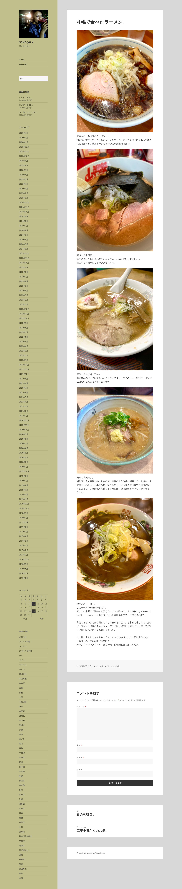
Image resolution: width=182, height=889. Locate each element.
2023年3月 (23, 295)
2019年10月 (24, 471)
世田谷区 (23, 674)
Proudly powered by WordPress (91, 853)
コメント (81, 706)
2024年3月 (23, 244)
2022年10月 (24, 318)
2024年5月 (23, 235)
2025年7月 (23, 170)
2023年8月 (23, 272)
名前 (79, 745)
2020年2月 (23, 462)
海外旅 (22, 804)
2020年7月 (23, 443)
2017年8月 (23, 527)
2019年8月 (23, 476)
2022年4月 (23, 346)
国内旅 (22, 720)
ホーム (22, 59)
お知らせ (23, 637)
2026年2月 (23, 137)
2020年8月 (23, 439)
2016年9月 (23, 564)
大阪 (21, 729)
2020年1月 (23, 466)
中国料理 (23, 678)
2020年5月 (23, 453)
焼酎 (21, 817)
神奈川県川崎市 (25, 836)
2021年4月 (23, 402)
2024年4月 (23, 239)
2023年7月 (23, 276)
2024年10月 (24, 211)
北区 (21, 697)
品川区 (22, 715)
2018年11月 (24, 504)
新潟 (21, 762)
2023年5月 (23, 286)
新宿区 (22, 757)
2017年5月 (23, 541)
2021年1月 (23, 415)
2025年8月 (23, 165)
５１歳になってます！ (28, 112)
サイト (79, 769)
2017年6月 (23, 536)
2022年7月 (23, 332)
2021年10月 (24, 374)
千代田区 (23, 702)
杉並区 (22, 780)
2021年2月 (23, 411)
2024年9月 (23, 216)
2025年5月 (23, 179)
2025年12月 (24, 147)
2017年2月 (23, 550)
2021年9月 (23, 378)
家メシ (22, 739)
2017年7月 (23, 531)
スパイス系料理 (25, 651)
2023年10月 (24, 262)
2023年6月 (23, 281)
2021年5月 (23, 397)
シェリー (23, 646)
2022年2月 (23, 355)
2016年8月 (23, 568)
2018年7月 (23, 513)
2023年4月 (23, 290)
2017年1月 (23, 554)
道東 (21, 855)
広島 (21, 748)
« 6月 (25, 618)
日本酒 (22, 766)
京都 (21, 688)
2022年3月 (23, 351)
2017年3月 (23, 545)
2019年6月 (23, 485)
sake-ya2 (99, 666)
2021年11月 (24, 369)
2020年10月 (24, 429)
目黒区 (22, 822)
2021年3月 (23, 406)
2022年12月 (24, 309)
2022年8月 (23, 327)
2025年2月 (23, 193)
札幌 (21, 776)
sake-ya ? (23, 64)
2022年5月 (23, 341)
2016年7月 (23, 573)
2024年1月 (23, 249)
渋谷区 (22, 808)
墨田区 (22, 725)
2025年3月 (23, 188)
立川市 (22, 841)
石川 (21, 827)
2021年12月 (24, 364)
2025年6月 (23, 174)
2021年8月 (23, 383)
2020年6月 (23, 448)
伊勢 (21, 692)
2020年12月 (24, 420)
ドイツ (22, 660)
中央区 (22, 683)
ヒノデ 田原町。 (26, 105)
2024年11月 (24, 207)
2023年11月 (24, 258)
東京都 (22, 785)
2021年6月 (23, 392)
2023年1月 (23, 304)
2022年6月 (23, 337)
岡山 (21, 743)
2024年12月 (24, 202)
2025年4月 (23, 184)
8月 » (42, 618)
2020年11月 (24, 425)
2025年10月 (24, 156)
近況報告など (24, 850)
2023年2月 (23, 300)
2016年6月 (23, 578)
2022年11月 (24, 313)
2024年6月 (23, 230)
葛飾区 (22, 845)
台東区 (22, 711)
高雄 (21, 878)
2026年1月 (23, 142)
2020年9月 (23, 434)
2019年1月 (23, 499)
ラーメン (23, 664)
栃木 (21, 790)
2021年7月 (23, 388)
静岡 (21, 864)
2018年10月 (24, 508)
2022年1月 (23, 360)
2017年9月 (23, 522)
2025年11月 (24, 151)
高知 (21, 873)
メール (80, 757)
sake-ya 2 (26, 42)
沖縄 (21, 799)
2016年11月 (24, 559)
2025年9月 (23, 160)
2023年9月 (23, 267)
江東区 (22, 794)
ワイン (22, 669)
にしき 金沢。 (25, 97)
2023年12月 (24, 253)
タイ (21, 655)
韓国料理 (23, 868)
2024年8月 (23, 221)
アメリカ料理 (24, 641)
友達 (21, 706)
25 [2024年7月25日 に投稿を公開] (33, 611)
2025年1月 (23, 198)
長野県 (22, 859)
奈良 (21, 734)
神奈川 (22, 831)
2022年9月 (23, 323)
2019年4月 (23, 490)
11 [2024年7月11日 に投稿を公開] (33, 604)
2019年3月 (23, 494)
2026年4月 (23, 133)
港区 (21, 813)
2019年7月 (23, 480)
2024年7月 (23, 225)
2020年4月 (23, 457)
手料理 (22, 753)
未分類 (22, 771)
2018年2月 (23, 517)
